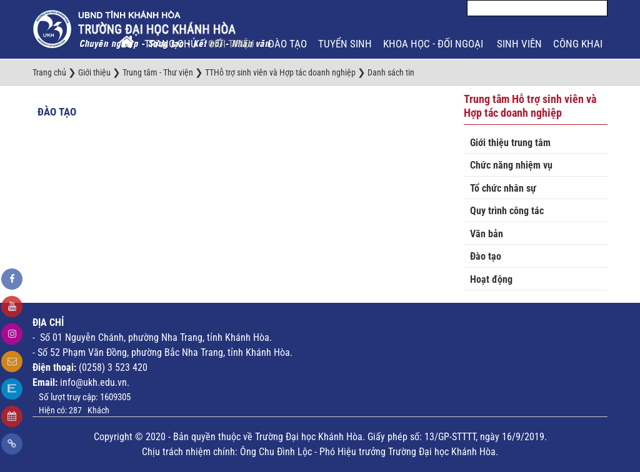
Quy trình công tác (507, 211)
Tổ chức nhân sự (503, 188)
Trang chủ (170, 43)
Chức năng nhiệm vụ (511, 165)
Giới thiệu (232, 43)
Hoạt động (491, 279)
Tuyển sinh (345, 43)
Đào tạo (287, 43)
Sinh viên (519, 43)
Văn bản (486, 234)
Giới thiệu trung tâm (510, 143)
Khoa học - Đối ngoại (434, 43)
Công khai (579, 43)
